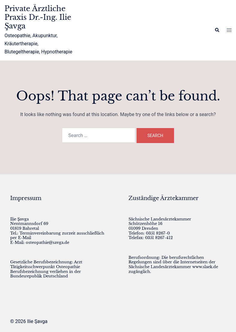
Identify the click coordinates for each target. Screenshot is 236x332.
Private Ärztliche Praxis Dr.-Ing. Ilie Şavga (37, 17)
